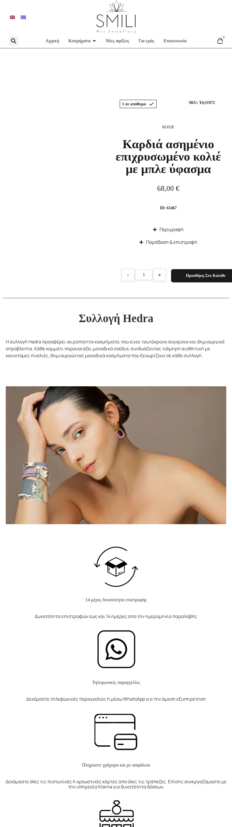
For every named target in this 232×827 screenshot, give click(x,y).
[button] (13, 41)
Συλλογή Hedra (116, 318)
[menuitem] (12, 17)
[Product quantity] (143, 275)
